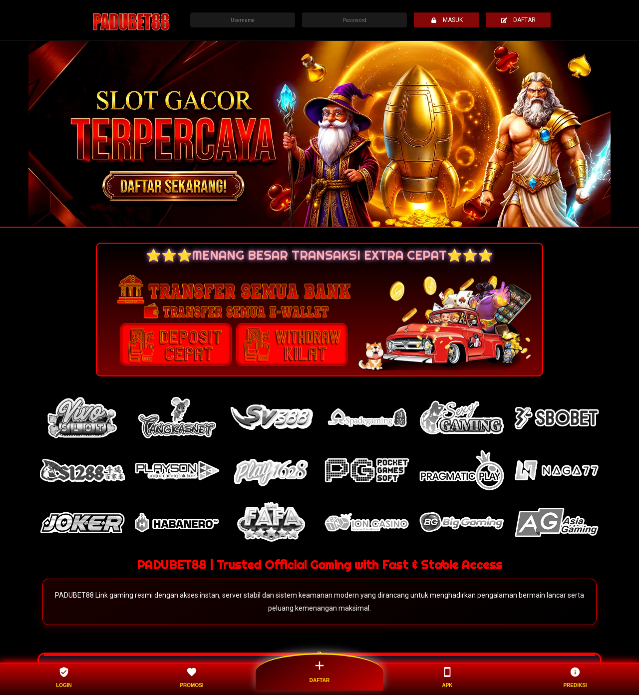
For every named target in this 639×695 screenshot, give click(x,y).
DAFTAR (518, 19)
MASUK (446, 19)
